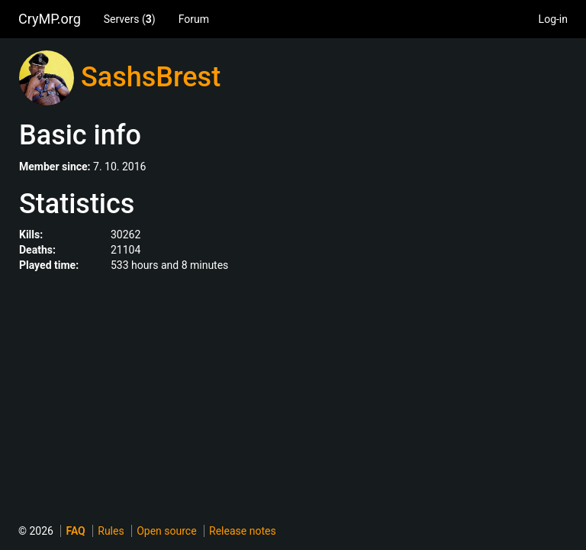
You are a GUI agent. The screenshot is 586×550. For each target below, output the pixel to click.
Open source (166, 531)
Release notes (242, 531)
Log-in (553, 19)
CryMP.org (49, 19)
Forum (194, 19)
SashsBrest (151, 77)
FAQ (75, 531)
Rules (111, 531)
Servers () (130, 19)
